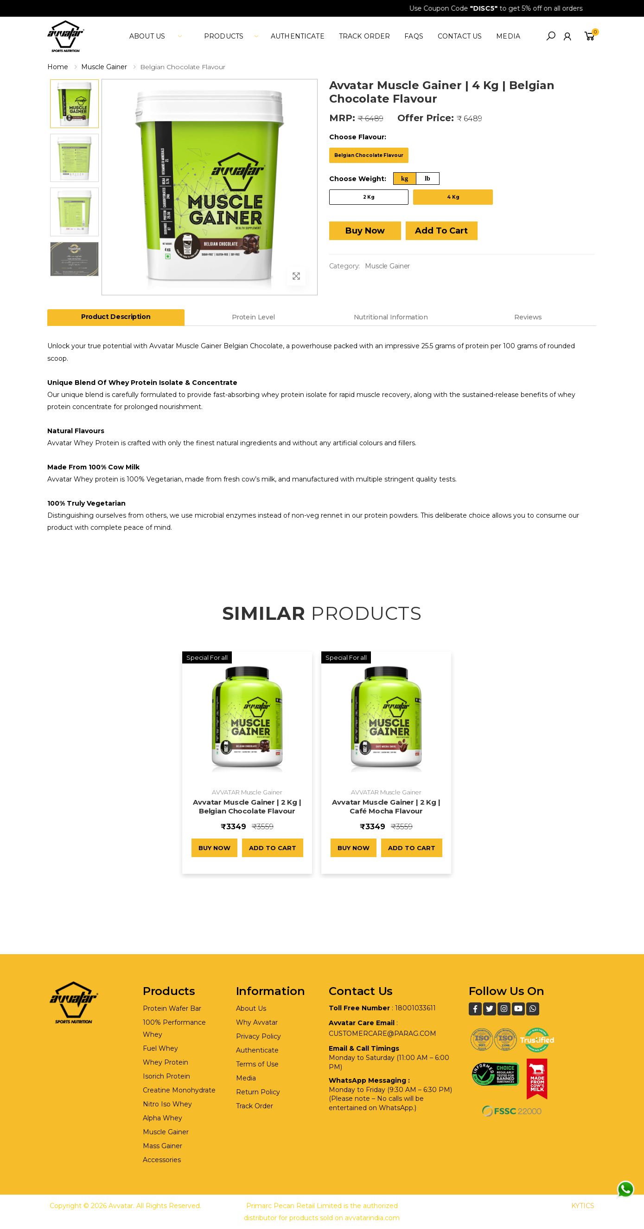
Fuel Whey (160, 1048)
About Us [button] (147, 36)
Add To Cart (441, 231)
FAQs (413, 36)
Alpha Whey (162, 1118)
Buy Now (365, 231)
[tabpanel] (322, 436)
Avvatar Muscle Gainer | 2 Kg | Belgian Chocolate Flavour (247, 806)
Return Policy (258, 1092)
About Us (251, 1008)
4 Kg (453, 197)
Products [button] (223, 36)
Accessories (162, 1160)
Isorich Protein (166, 1076)
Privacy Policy (258, 1036)
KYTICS (582, 1206)
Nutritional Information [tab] (391, 317)
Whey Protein (165, 1062)
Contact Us (460, 36)
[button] (550, 36)
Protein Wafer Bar (172, 1008)
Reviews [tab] (528, 317)
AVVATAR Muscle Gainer (247, 792)
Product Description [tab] (115, 316)
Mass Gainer (162, 1146)
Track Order (364, 36)
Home (57, 67)
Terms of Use (257, 1064)
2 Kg (369, 197)
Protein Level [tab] (253, 317)
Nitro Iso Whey (167, 1104)
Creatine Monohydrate (179, 1090)
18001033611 (415, 1008)
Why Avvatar (257, 1022)
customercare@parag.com (382, 1033)
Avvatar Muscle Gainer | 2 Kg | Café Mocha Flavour (386, 806)
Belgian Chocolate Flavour (368, 155)
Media (246, 1078)
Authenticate (298, 36)
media (508, 36)
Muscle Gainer (104, 67)
